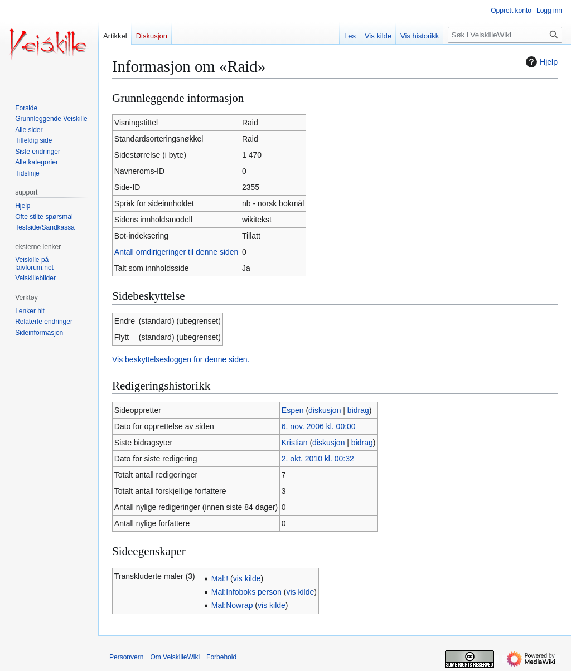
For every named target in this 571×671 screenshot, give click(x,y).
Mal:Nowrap (232, 605)
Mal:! (219, 578)
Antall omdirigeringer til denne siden (176, 251)
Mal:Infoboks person (246, 591)
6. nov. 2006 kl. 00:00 (319, 426)
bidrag (358, 410)
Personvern (126, 657)
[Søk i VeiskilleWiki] (505, 35)
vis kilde (247, 578)
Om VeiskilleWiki (175, 657)
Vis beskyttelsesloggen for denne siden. (180, 359)
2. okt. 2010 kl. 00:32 (318, 458)
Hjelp (540, 61)
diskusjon (324, 410)
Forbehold (221, 657)
